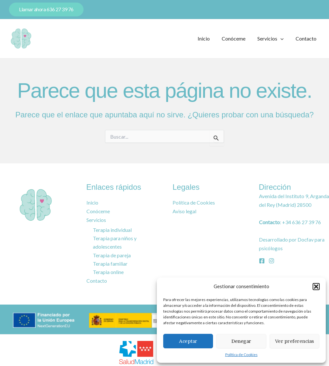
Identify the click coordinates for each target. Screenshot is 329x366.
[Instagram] (271, 260)
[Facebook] (262, 260)
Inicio (209, 38)
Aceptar (188, 341)
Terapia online (108, 272)
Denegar (241, 341)
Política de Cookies (241, 354)
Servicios (273, 38)
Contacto (307, 38)
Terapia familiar (110, 263)
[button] (316, 286)
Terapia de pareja (112, 255)
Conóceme (238, 38)
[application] (283, 38)
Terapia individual (112, 229)
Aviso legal (184, 211)
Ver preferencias (294, 341)
